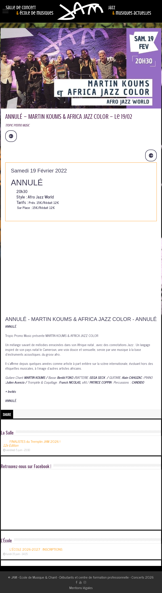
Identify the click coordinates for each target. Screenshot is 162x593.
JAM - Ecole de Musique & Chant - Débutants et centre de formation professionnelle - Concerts (77, 577)
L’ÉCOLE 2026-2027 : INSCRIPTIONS (36, 549)
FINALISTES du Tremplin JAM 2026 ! (31, 443)
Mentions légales (81, 587)
